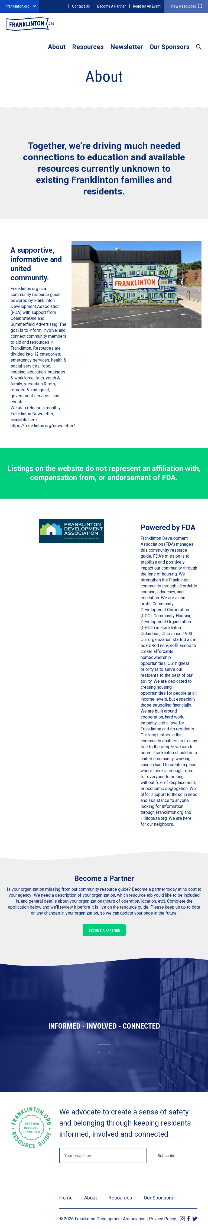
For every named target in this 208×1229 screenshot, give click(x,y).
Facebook (188, 1218)
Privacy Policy (162, 1218)
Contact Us (81, 6)
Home (66, 1198)
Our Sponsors (170, 47)
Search (199, 47)
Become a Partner (104, 930)
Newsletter (126, 47)
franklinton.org (17, 6)
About (57, 47)
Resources (88, 47)
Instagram (182, 1218)
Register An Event (147, 6)
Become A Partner (111, 6)
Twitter (194, 1218)
